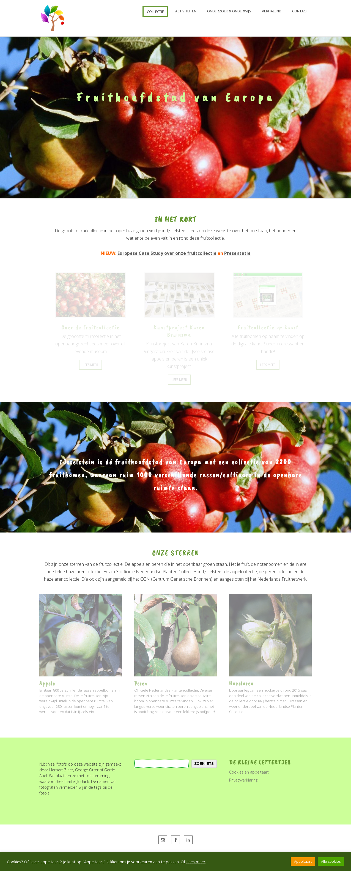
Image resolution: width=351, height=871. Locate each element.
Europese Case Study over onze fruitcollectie (166, 253)
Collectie (155, 11)
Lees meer (195, 861)
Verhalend (271, 11)
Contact (300, 11)
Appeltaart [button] (303, 861)
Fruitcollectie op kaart (268, 327)
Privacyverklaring (243, 780)
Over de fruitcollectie (90, 327)
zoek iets (204, 763)
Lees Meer (90, 364)
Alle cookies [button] (331, 861)
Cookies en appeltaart (249, 772)
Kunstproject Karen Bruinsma (179, 330)
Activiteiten (185, 11)
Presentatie (237, 253)
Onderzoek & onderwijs (229, 11)
